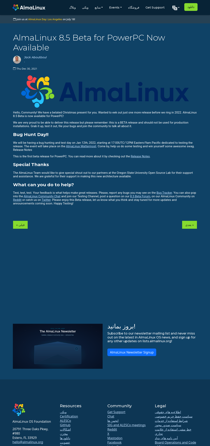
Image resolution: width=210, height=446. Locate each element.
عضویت (65, 442)
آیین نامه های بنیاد (166, 438)
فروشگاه (133, 7)
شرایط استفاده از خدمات (171, 421)
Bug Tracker (164, 193)
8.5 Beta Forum (140, 196)
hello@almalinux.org (27, 442)
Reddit (17, 200)
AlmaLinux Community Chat (42, 196)
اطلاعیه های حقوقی (168, 412)
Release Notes (140, 156)
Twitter (46, 200)
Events (114, 7)
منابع (98, 7)
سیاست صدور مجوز (168, 425)
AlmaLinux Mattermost (81, 146)
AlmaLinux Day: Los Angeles (45, 19)
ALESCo (65, 421)
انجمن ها (112, 421)
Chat (110, 416)
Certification (69, 416)
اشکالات (65, 429)
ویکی (85, 7)
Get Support (155, 7)
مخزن (64, 434)
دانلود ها (65, 438)
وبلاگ (72, 7)
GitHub (65, 425)
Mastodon (114, 438)
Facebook (114, 442)
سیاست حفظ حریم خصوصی (173, 416)
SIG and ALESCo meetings (126, 425)
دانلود (190, 7)
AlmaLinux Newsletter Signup (132, 352)
